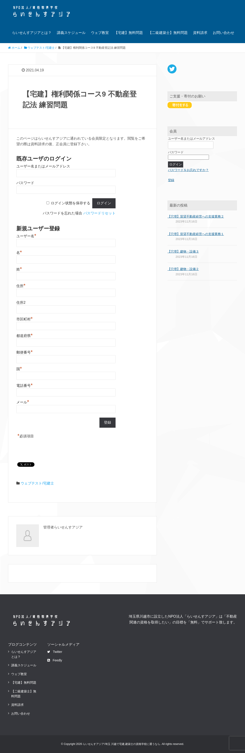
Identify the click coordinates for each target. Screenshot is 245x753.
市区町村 (24, 319)
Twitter (54, 652)
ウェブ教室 (100, 33)
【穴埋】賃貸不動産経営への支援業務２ (196, 216)
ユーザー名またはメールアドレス (43, 166)
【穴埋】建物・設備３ (183, 251)
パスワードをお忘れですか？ (188, 170)
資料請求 (200, 33)
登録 (171, 180)
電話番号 (24, 386)
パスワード (25, 183)
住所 (21, 286)
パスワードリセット (99, 213)
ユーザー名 (26, 236)
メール (22, 402)
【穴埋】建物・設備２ (183, 269)
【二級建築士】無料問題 (168, 33)
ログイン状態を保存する (70, 203)
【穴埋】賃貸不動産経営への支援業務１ (196, 234)
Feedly (54, 660)
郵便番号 (24, 352)
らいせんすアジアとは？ (32, 33)
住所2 (21, 302)
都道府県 (24, 336)
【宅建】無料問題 (128, 33)
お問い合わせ (223, 33)
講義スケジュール (71, 33)
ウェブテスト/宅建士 (37, 483)
